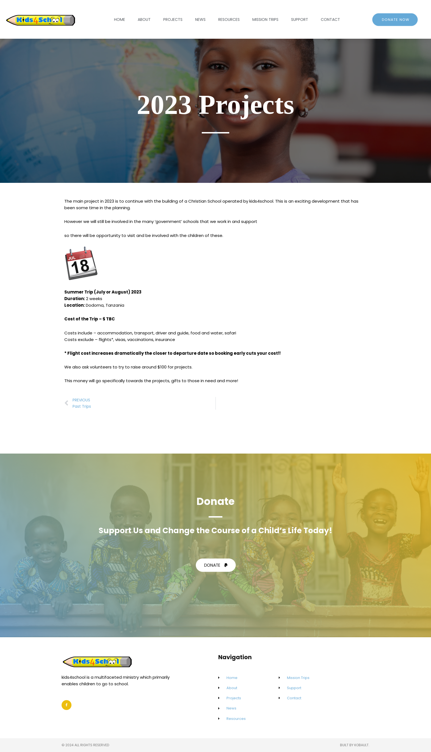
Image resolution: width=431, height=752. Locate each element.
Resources (229, 19)
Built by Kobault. (354, 745)
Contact (330, 19)
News (200, 19)
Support (299, 19)
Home (119, 19)
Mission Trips (265, 19)
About (144, 19)
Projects (173, 19)
